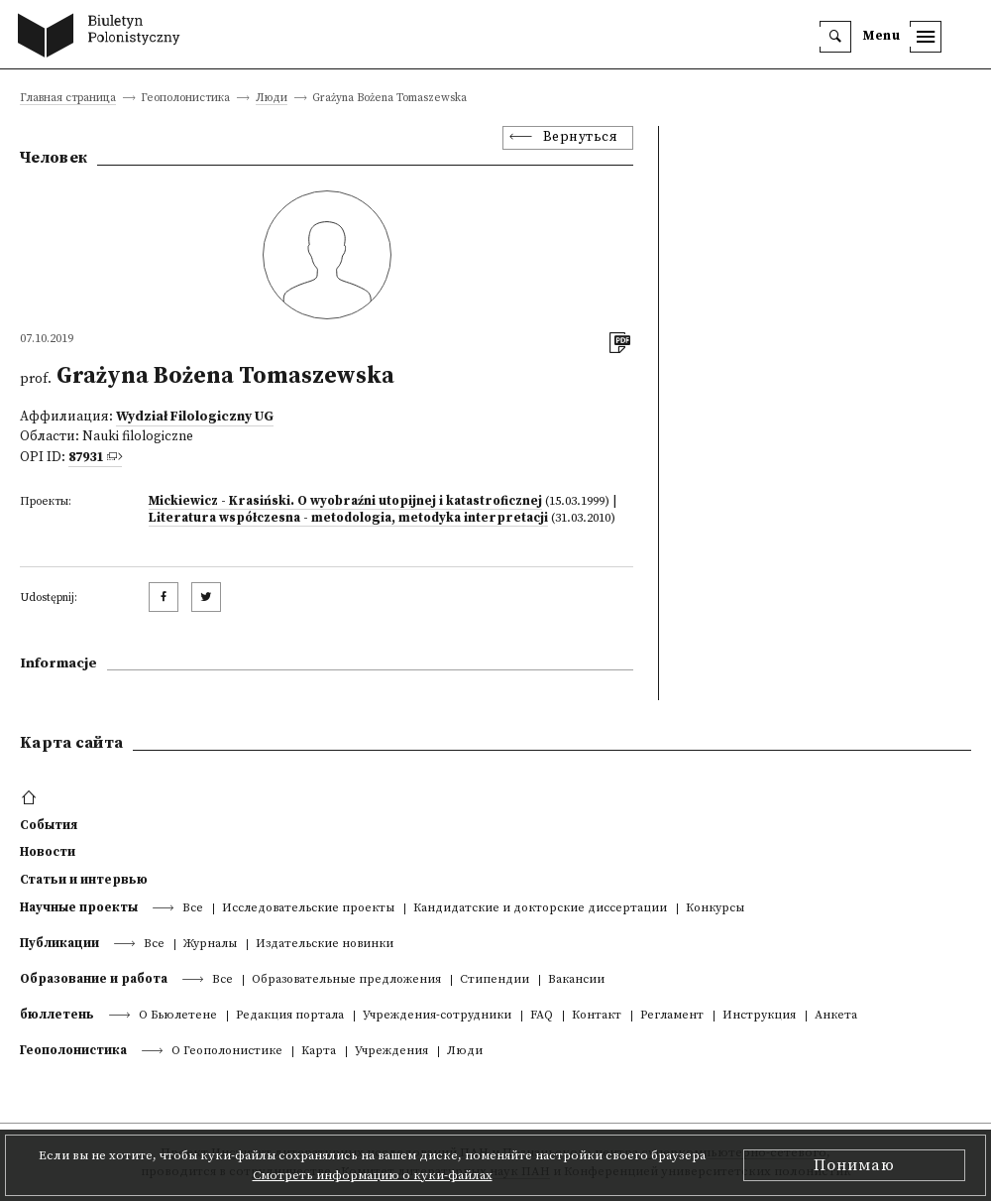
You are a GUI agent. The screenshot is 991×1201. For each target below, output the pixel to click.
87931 (85, 457)
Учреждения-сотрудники (437, 1016)
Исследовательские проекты (308, 908)
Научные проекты (79, 907)
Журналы (210, 944)
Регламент (672, 1016)
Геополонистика (73, 1050)
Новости (47, 852)
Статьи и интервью (84, 880)
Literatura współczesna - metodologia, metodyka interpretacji (348, 518)
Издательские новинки (324, 944)
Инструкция (759, 1016)
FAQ (541, 1016)
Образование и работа (93, 979)
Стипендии (494, 980)
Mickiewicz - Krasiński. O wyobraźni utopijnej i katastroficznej (345, 501)
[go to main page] (103, 37)
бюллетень (57, 1014)
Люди (271, 98)
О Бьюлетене (178, 1016)
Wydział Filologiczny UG (195, 417)
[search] (835, 37)
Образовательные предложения (346, 980)
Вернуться (580, 137)
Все (192, 908)
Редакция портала (290, 1016)
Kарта (318, 1051)
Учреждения (391, 1051)
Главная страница (68, 98)
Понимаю (854, 1165)
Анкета (836, 1016)
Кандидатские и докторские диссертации (540, 908)
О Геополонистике (226, 1051)
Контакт (596, 1016)
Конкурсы (715, 908)
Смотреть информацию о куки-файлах (373, 1175)
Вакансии (576, 980)
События (48, 825)
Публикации (59, 943)
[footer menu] (31, 798)
